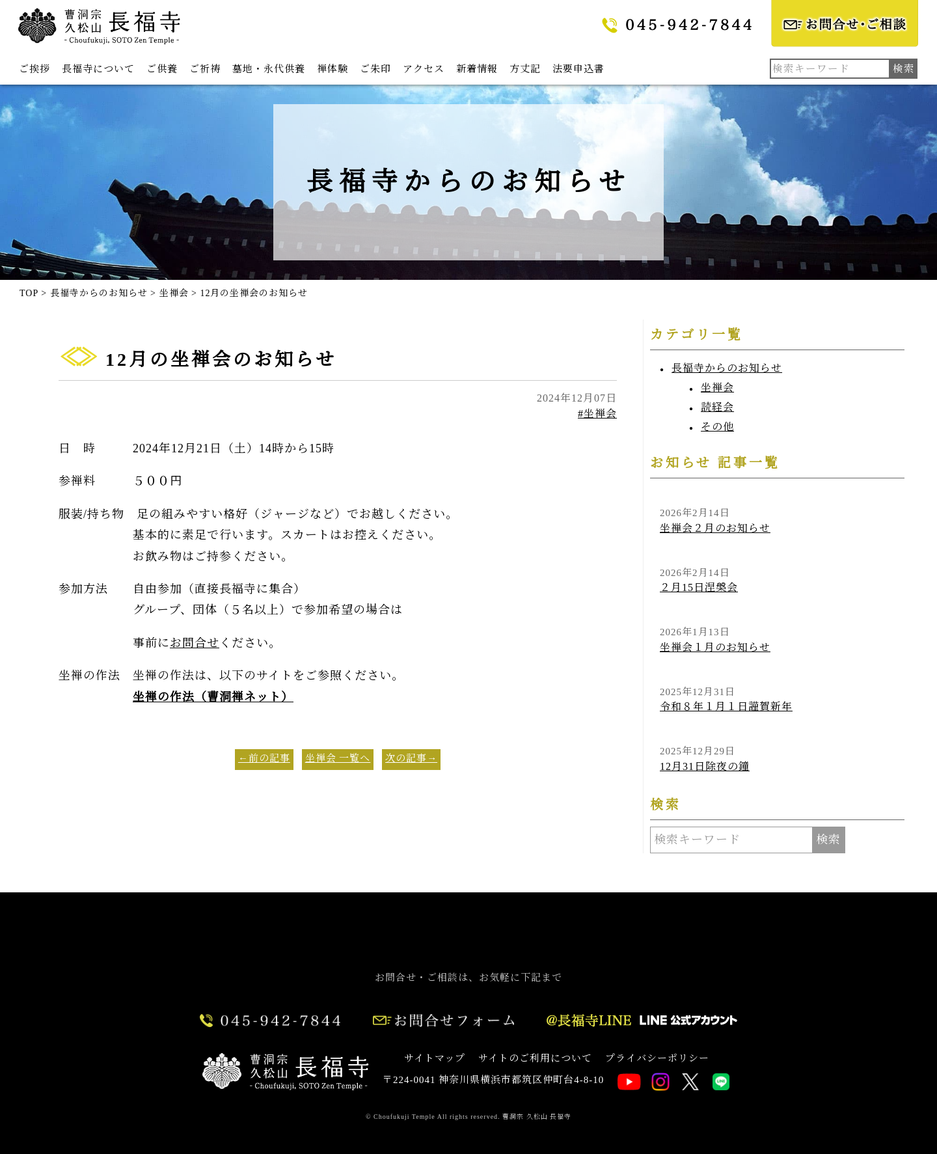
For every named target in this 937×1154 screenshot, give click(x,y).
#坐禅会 (597, 413)
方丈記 (525, 69)
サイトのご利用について (535, 1058)
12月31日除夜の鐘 (705, 766)
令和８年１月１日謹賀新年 (726, 706)
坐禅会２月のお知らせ (715, 528)
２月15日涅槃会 (699, 587)
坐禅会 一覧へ (338, 758)
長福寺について (98, 69)
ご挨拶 (34, 69)
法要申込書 (578, 69)
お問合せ (194, 643)
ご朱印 (375, 69)
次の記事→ (411, 758)
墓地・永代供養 (268, 69)
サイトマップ (434, 1058)
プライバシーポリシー (657, 1058)
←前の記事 (264, 758)
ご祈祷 (205, 69)
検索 (828, 839)
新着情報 (477, 69)
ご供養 (162, 69)
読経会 (717, 407)
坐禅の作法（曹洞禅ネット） (213, 697)
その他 (717, 426)
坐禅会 (717, 387)
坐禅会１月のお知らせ (715, 647)
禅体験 (332, 69)
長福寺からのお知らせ (727, 368)
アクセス (423, 69)
